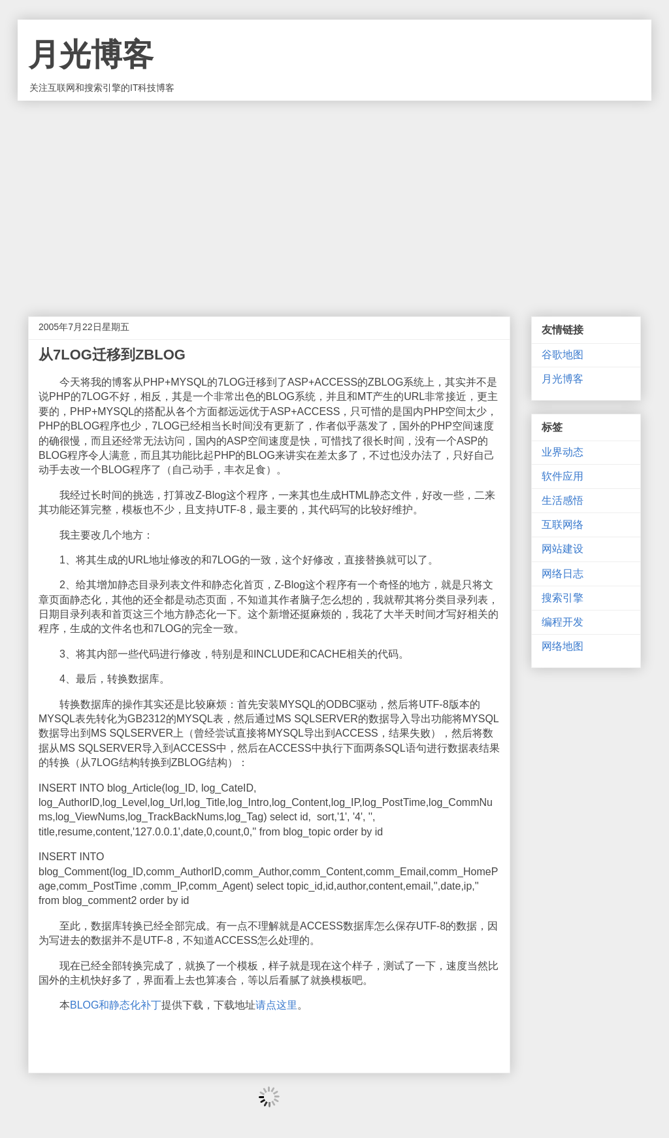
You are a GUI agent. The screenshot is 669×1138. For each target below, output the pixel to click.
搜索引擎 (562, 597)
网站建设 (562, 548)
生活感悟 (562, 500)
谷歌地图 (562, 354)
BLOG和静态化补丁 (115, 1005)
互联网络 (562, 524)
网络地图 (562, 646)
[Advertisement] (334, 198)
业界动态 (562, 452)
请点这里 (276, 1005)
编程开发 (562, 622)
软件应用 (562, 476)
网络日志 (562, 573)
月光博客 (91, 54)
